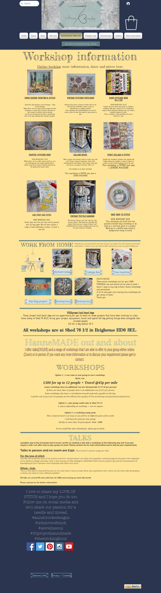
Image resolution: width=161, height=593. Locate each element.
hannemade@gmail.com (50, 561)
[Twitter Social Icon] (40, 546)
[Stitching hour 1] (63, 301)
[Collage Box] (93, 272)
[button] (131, 23)
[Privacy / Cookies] (61, 575)
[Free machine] (122, 272)
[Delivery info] (39, 575)
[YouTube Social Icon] (69, 546)
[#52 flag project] (38, 301)
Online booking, (49, 67)
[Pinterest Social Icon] (50, 546)
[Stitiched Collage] (62, 272)
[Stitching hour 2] (84, 301)
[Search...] (29, 3)
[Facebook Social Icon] (31, 546)
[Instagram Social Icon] (59, 546)
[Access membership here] (81, 43)
